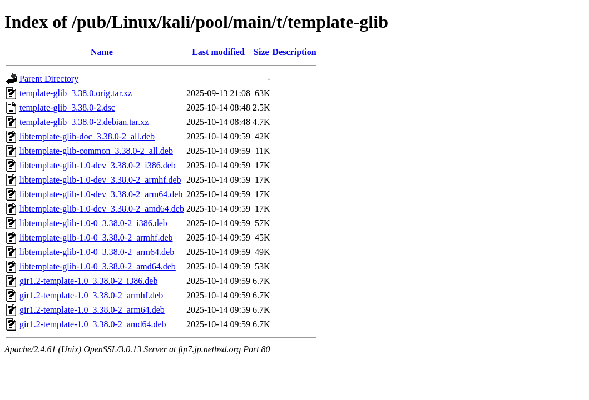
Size (261, 52)
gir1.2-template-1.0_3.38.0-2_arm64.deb (92, 309)
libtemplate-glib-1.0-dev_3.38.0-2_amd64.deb (101, 208)
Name (102, 52)
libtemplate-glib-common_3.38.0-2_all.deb (96, 151)
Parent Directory (48, 78)
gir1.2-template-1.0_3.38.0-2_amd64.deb (92, 324)
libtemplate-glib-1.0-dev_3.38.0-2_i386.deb (97, 165)
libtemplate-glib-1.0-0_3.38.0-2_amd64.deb (97, 266)
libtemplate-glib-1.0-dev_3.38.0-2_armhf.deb (100, 179)
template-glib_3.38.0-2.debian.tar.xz (84, 122)
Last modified (218, 52)
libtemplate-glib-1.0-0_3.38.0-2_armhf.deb (95, 237)
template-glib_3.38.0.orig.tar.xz (75, 93)
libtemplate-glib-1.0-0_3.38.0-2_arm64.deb (96, 252)
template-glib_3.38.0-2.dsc (67, 107)
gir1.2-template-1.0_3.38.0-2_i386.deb (88, 281)
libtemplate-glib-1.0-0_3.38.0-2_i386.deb (93, 223)
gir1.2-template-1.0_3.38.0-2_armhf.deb (91, 295)
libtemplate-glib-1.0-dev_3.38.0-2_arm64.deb (100, 194)
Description (294, 52)
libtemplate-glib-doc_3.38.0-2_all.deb (87, 136)
